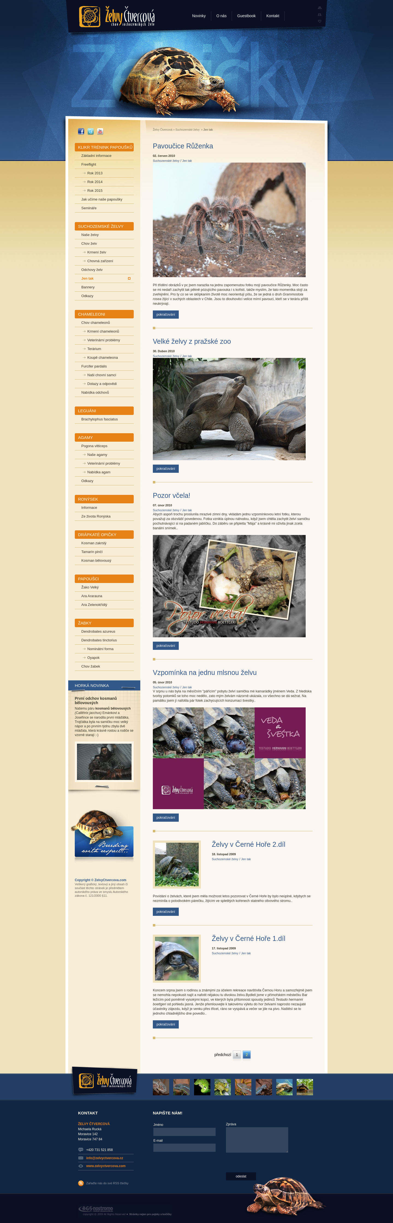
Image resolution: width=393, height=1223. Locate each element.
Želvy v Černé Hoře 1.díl (248, 938)
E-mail (158, 1141)
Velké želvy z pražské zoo (192, 341)
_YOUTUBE (100, 131)
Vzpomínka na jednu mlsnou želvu (205, 672)
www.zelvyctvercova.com (106, 1166)
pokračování (165, 314)
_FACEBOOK (81, 131)
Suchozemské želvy (187, 129)
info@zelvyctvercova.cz (104, 1158)
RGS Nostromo (125, 1211)
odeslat (241, 1176)
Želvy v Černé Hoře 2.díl (248, 844)
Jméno (158, 1125)
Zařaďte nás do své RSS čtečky (107, 1183)
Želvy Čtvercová (162, 129)
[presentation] (175, 1174)
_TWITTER (91, 131)
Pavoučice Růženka (183, 146)
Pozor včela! (171, 495)
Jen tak (187, 160)
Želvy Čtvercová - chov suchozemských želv (116, 16)
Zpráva (231, 1124)
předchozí (223, 1054)
